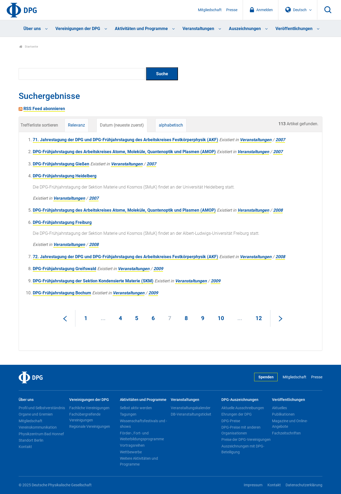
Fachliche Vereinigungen (89, 408)
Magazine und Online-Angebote (290, 424)
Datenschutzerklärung (304, 485)
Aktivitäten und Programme (141, 28)
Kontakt (25, 447)
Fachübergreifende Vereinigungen (84, 417)
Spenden (266, 377)
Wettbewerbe (131, 452)
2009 (158, 268)
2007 (280, 139)
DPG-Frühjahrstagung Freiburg (62, 222)
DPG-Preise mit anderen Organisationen (241, 430)
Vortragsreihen (132, 445)
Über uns (32, 28)
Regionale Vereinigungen (89, 426)
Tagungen (128, 414)
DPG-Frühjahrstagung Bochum (62, 292)
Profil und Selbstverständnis (42, 408)
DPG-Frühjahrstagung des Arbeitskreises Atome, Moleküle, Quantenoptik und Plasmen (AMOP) (124, 151)
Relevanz (76, 125)
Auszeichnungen (245, 28)
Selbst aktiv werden (136, 408)
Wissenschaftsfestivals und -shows (143, 424)
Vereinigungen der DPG (77, 28)
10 (221, 318)
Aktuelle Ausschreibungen (242, 408)
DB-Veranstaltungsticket (191, 414)
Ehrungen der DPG (236, 414)
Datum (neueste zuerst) (122, 125)
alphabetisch (171, 125)
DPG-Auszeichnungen (239, 399)
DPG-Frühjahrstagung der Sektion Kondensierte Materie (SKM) (93, 280)
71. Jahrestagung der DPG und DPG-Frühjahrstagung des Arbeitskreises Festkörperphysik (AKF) (125, 139)
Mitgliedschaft (210, 10)
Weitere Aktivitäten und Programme (139, 461)
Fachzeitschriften (286, 433)
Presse (231, 10)
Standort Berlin (31, 440)
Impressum (253, 485)
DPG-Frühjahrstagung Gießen (61, 163)
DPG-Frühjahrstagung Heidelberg (64, 175)
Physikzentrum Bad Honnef (41, 434)
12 (258, 318)
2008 (278, 210)
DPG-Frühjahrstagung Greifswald (64, 268)
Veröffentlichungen (293, 28)
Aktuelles (279, 408)
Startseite (28, 46)
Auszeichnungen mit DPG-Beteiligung (242, 449)
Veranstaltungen (198, 28)
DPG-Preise (230, 421)
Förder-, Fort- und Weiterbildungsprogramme (142, 436)
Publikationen (283, 414)
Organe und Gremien (36, 414)
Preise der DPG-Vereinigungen (246, 439)
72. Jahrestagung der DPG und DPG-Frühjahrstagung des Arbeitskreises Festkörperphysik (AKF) (125, 256)
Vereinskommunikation (38, 427)
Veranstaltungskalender (190, 408)
